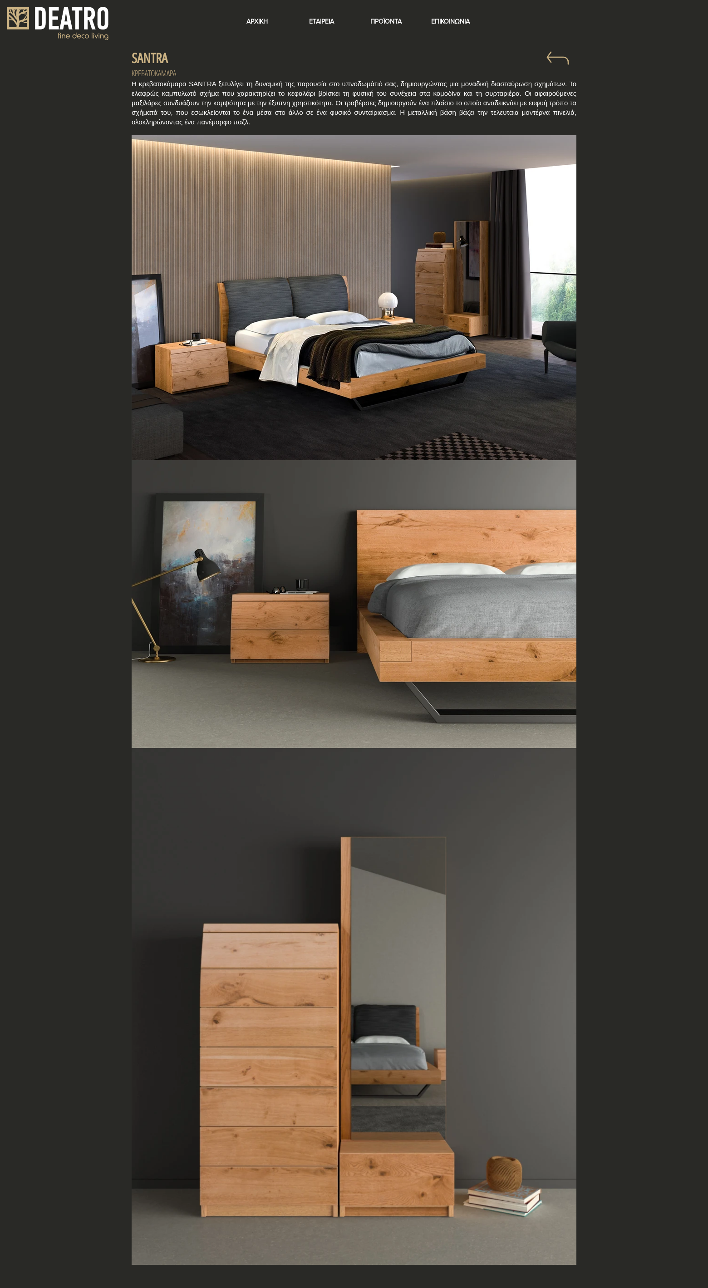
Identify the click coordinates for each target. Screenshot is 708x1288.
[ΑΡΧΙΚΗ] (257, 22)
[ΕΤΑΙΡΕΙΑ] (321, 22)
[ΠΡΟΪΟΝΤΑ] (386, 22)
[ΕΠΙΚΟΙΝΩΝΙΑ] (450, 22)
